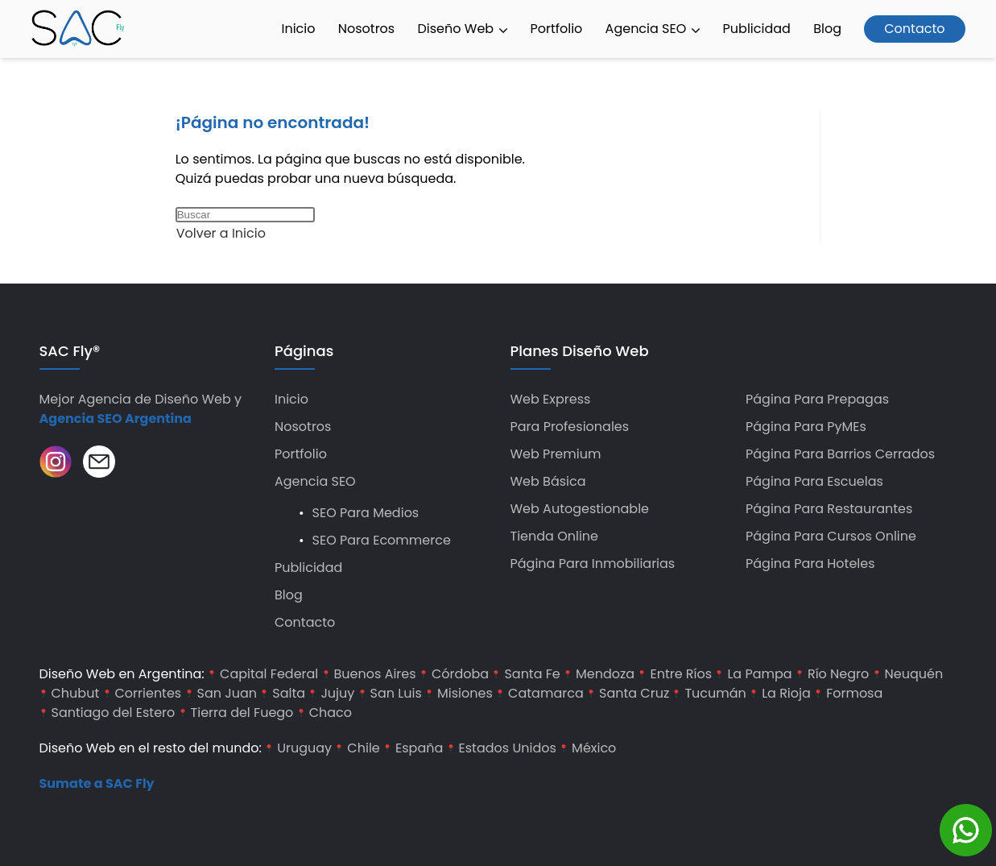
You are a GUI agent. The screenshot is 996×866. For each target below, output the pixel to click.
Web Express (550, 399)
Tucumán (715, 693)
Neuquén (914, 674)
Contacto (914, 28)
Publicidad (757, 28)
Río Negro (838, 674)
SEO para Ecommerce (381, 540)
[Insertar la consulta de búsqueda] (245, 214)
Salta (288, 693)
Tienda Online (554, 536)
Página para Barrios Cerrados (840, 454)
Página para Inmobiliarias (593, 563)
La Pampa (759, 674)
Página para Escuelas (814, 481)
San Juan (227, 693)
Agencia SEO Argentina (115, 418)
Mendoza (605, 674)
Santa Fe (532, 674)
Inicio (298, 28)
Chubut (76, 693)
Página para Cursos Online (831, 536)
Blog (827, 28)
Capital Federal (269, 674)
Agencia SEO (653, 28)
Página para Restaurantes (829, 508)
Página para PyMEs (806, 426)
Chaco (330, 712)
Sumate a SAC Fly (97, 783)
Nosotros (366, 28)
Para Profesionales (570, 426)
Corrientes (148, 693)
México (594, 748)
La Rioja (786, 693)
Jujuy (337, 693)
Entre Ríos (681, 674)
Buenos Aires (375, 674)
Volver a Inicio (221, 233)
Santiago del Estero (114, 712)
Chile (363, 748)
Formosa (854, 693)
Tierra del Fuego (242, 712)
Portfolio (556, 28)
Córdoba (460, 674)
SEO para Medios (365, 512)
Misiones (465, 693)
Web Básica (548, 481)
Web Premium (555, 454)
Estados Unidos (507, 748)
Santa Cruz (634, 693)
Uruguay (304, 748)
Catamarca (546, 693)
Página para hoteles (810, 563)
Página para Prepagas (817, 399)
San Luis (396, 693)
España (419, 748)
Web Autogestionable (580, 508)
